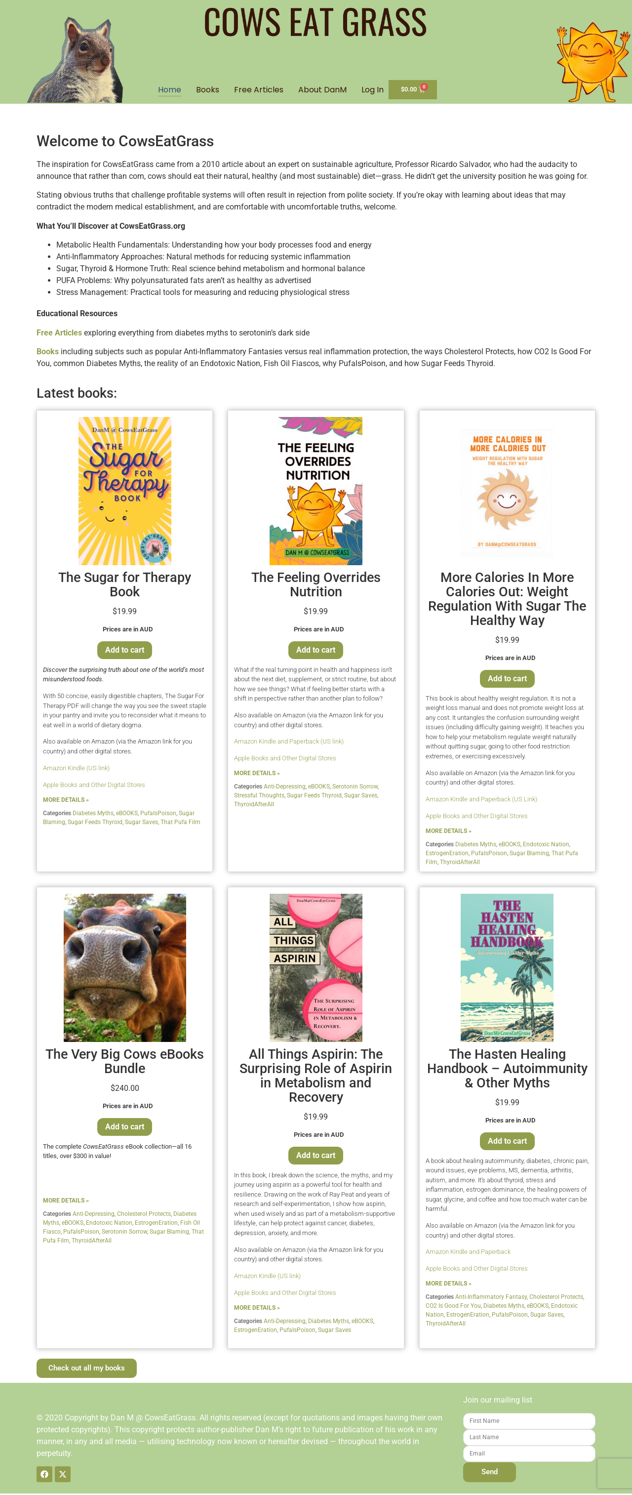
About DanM (322, 91)
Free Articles (258, 91)
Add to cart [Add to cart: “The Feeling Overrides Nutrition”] (315, 651)
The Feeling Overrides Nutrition (316, 586)
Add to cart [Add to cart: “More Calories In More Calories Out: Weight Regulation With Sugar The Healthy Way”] (507, 680)
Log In (372, 91)
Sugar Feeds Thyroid (95, 823)
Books (207, 91)
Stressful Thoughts (259, 796)
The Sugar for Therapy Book (124, 586)
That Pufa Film (180, 823)
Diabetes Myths (93, 814)
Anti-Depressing (285, 788)
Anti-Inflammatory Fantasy (491, 1298)
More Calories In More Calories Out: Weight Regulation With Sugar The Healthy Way (507, 600)
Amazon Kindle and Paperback (468, 1253)
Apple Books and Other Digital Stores (94, 786)
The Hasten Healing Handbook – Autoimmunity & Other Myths (507, 1070)
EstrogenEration (447, 854)
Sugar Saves (141, 823)
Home (169, 91)
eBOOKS (127, 814)
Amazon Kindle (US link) (76, 769)
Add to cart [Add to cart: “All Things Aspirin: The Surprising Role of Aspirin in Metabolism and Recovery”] (315, 1157)
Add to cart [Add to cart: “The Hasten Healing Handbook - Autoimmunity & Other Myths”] (507, 1142)
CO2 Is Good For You (453, 1307)
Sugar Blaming (529, 854)
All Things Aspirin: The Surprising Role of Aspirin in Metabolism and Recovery (315, 1077)
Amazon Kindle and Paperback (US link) (289, 743)
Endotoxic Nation (546, 845)
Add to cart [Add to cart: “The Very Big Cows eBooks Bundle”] (124, 1128)
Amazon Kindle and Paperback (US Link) (481, 800)
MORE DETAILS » (66, 801)
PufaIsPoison (158, 814)
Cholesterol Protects (144, 1215)
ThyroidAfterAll (254, 805)
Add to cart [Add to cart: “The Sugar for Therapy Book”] (124, 651)
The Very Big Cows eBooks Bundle (124, 1063)
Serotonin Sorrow (355, 788)
